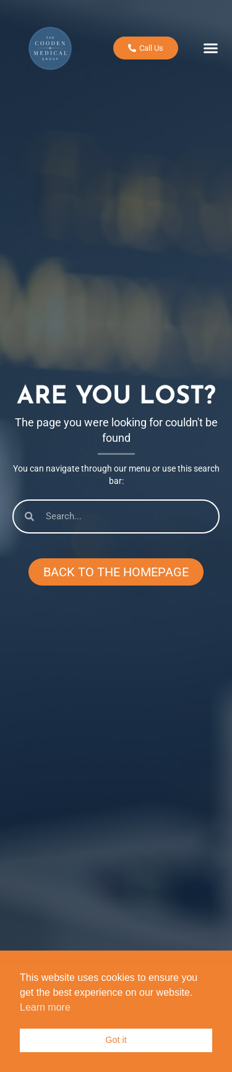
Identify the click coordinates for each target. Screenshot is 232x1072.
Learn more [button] (45, 1007)
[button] (210, 44)
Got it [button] (115, 1040)
